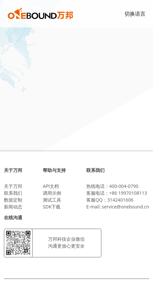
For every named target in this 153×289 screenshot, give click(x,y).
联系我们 (13, 193)
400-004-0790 (123, 186)
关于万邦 (13, 186)
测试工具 (52, 200)
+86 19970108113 (128, 193)
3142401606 (120, 200)
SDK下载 (51, 207)
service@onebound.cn (125, 207)
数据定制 (13, 200)
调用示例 (52, 193)
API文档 (51, 186)
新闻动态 (13, 207)
